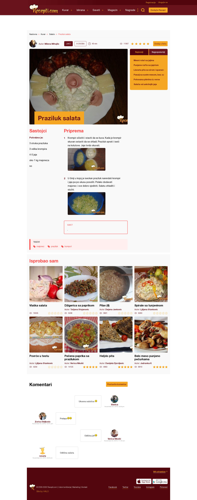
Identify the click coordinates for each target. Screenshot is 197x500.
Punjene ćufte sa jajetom (146, 65)
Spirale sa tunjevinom (151, 290)
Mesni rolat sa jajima (144, 60)
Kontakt (84, 487)
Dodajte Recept (158, 10)
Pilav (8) (116, 290)
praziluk (54, 246)
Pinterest (164, 487)
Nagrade (130, 10)
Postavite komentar (116, 384)
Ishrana (81, 10)
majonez (40, 246)
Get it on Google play (160, 481)
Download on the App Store (143, 481)
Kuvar (65, 10)
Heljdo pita (116, 342)
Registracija (151, 3)
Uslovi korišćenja (64, 487)
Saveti (96, 10)
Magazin (112, 10)
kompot (68, 246)
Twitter (125, 487)
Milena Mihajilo (52, 44)
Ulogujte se (163, 3)
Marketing (76, 487)
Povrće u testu (46, 342)
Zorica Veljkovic (43, 421)
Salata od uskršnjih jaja (145, 84)
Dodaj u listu (160, 43)
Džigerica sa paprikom (81, 290)
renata (42, 456)
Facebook (113, 487)
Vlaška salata (46, 290)
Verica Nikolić (114, 439)
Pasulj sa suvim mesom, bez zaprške (149, 74)
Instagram (150, 487)
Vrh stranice (159, 471)
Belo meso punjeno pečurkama (151, 342)
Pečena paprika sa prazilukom (81, 342)
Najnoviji (139, 52)
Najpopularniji (158, 52)
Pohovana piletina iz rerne (147, 79)
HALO (46, 491)
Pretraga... (142, 10)
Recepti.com (43, 9)
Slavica (114, 404)
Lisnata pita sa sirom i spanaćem (149, 70)
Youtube (137, 487)
